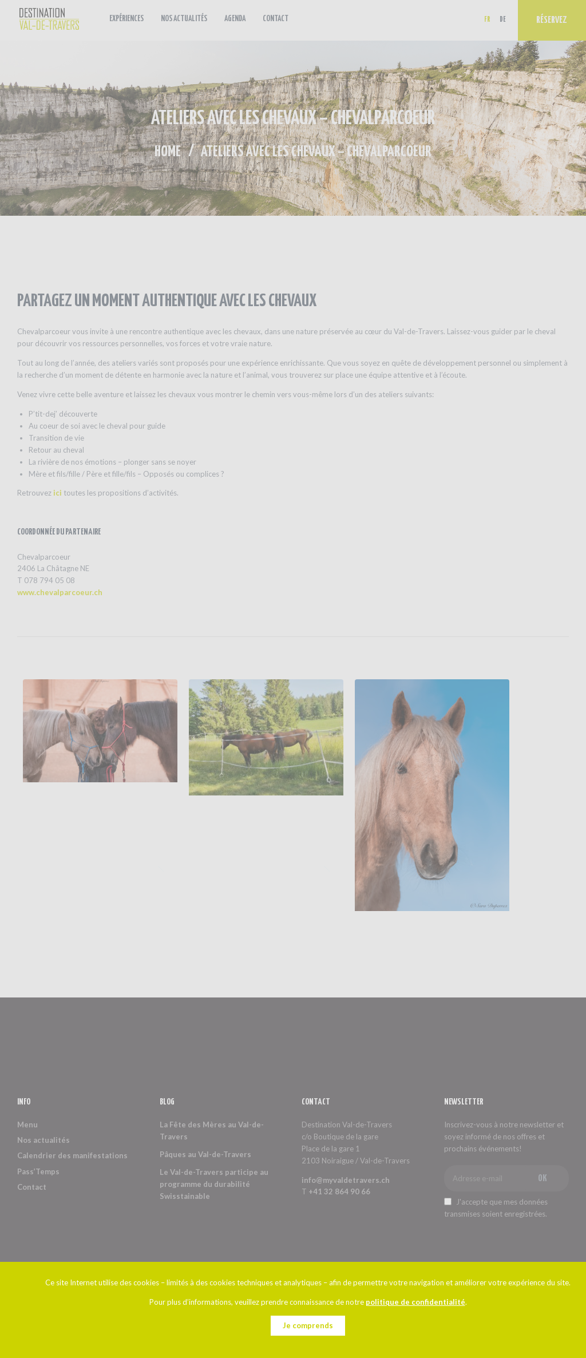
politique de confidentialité (415, 1301)
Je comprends (308, 1325)
